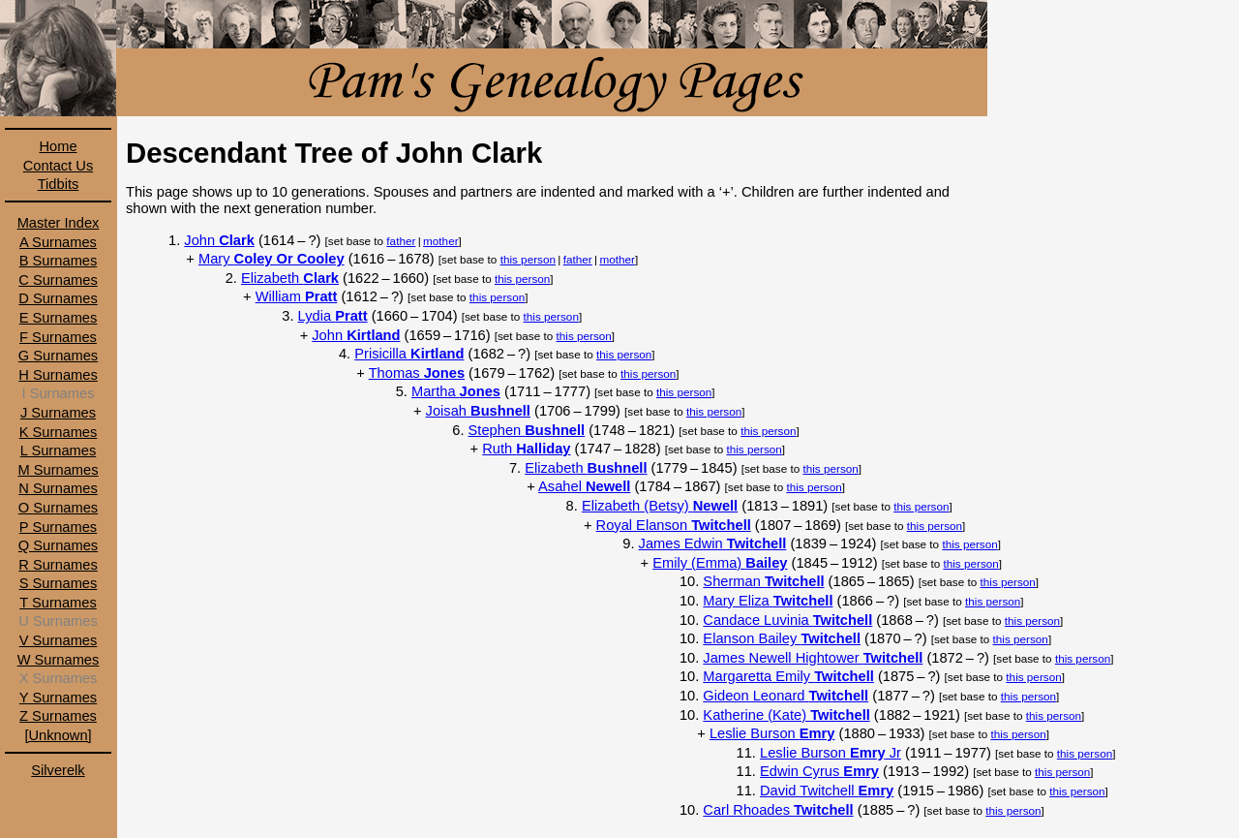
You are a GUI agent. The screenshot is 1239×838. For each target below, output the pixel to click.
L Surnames (58, 450)
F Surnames (58, 337)
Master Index (58, 223)
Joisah (478, 411)
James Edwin (713, 543)
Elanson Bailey (782, 638)
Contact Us (58, 165)
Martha (455, 391)
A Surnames (58, 242)
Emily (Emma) (719, 563)
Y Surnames (58, 697)
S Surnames (58, 583)
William (297, 296)
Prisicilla (409, 353)
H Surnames (57, 375)
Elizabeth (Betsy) (660, 505)
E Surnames (58, 318)
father (400, 240)
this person (528, 259)
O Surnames (58, 507)
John (219, 240)
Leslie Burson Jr (830, 752)
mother (440, 240)
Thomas (417, 373)
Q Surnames (58, 545)
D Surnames (57, 298)
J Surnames (58, 412)
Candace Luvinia (787, 620)
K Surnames (58, 432)
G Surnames (58, 355)
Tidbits (58, 184)
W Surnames (58, 659)
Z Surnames (58, 716)
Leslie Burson (772, 733)
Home (57, 146)
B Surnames (58, 260)
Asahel (584, 486)
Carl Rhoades (778, 810)
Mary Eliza (767, 600)
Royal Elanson (673, 525)
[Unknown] (57, 735)
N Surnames (57, 488)
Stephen (527, 430)
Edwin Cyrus (819, 771)
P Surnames (58, 527)
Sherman (763, 581)
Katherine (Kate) (786, 715)
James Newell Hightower (812, 658)
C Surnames (57, 280)
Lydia (333, 316)
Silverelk (57, 770)
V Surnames (58, 640)
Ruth (526, 448)
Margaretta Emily (788, 676)
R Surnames (57, 565)
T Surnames (58, 602)
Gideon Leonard (785, 695)
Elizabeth (290, 278)
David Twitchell (826, 790)
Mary (271, 258)
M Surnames (57, 470)
